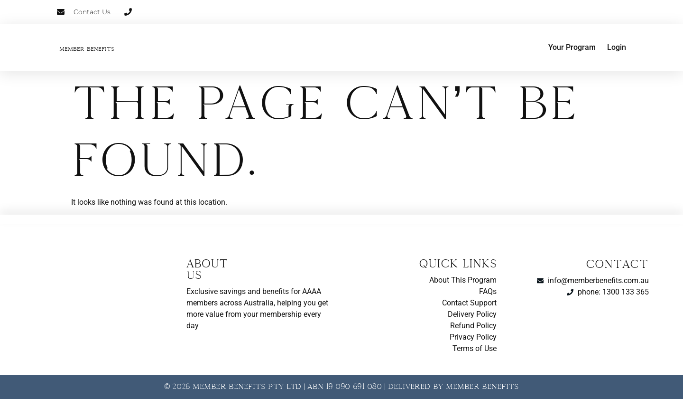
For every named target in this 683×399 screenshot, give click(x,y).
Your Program (572, 47)
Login (616, 47)
